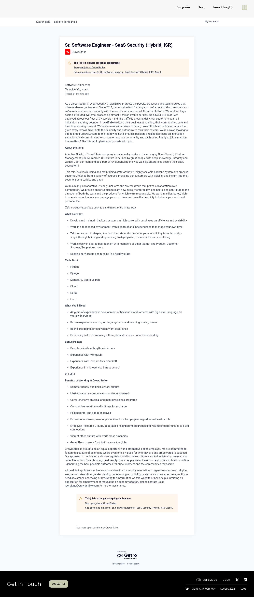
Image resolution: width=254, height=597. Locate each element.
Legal (244, 588)
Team (202, 8)
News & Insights (223, 8)
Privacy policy (118, 564)
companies (67, 21)
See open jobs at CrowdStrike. (89, 67)
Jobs (226, 580)
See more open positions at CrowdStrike (97, 527)
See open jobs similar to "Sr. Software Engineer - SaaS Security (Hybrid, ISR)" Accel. (117, 72)
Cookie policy (133, 564)
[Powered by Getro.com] (127, 555)
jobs (44, 21)
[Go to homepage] (18, 9)
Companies (183, 8)
